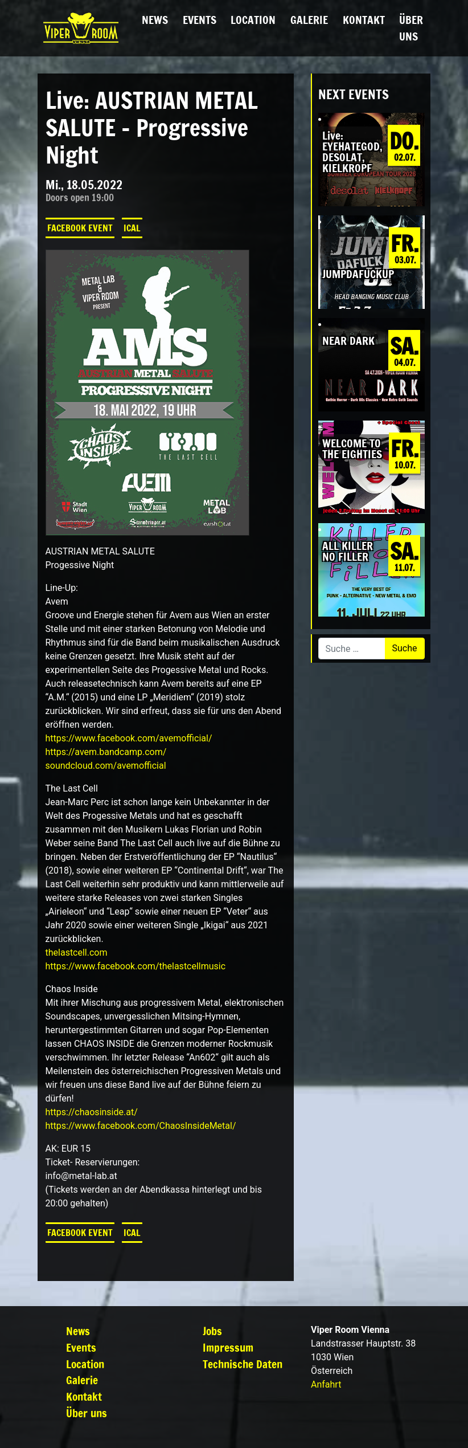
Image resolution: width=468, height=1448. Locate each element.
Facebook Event (80, 228)
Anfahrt (326, 1384)
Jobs (212, 1331)
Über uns (411, 28)
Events (199, 19)
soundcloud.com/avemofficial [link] (106, 765)
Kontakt (364, 19)
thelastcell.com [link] (77, 952)
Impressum (228, 1347)
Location (253, 19)
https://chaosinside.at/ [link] (92, 1112)
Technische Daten (242, 1364)
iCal (132, 228)
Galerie (309, 19)
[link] (129, 738)
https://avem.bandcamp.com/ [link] (106, 752)
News (155, 19)
